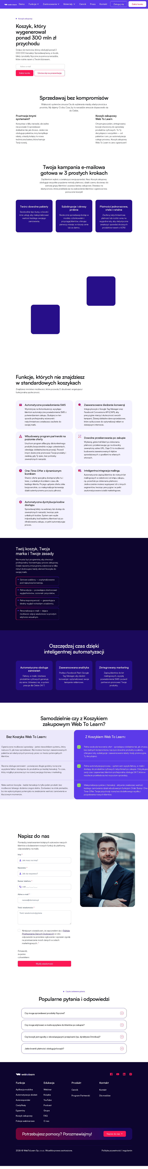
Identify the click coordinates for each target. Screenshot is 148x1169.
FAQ (46, 1115)
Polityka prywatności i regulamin (117, 1150)
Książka (47, 1094)
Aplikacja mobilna (24, 1089)
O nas (46, 1121)
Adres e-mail (24, 894)
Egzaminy (20, 1110)
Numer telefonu (25, 881)
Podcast (47, 1105)
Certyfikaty (21, 1105)
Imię (20, 854)
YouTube (48, 1100)
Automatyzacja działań (26, 1094)
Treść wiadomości (26, 907)
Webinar (48, 1089)
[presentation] (51, 954)
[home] (10, 4)
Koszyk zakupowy (24, 1115)
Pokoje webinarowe (25, 1121)
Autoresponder (23, 1100)
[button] (33, 4)
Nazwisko (22, 868)
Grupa (47, 1110)
